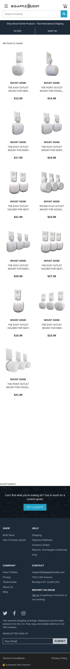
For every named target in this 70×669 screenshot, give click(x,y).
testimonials (10, 582)
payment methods (42, 540)
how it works (10, 572)
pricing (6, 577)
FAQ (34, 554)
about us (8, 587)
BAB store (9, 535)
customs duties (41, 545)
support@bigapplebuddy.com (48, 572)
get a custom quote (14, 540)
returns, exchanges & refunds (49, 549)
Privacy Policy (59, 658)
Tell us (35, 595)
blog (5, 591)
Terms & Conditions (14, 658)
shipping (37, 535)
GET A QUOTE (35, 507)
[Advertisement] (35, 447)
